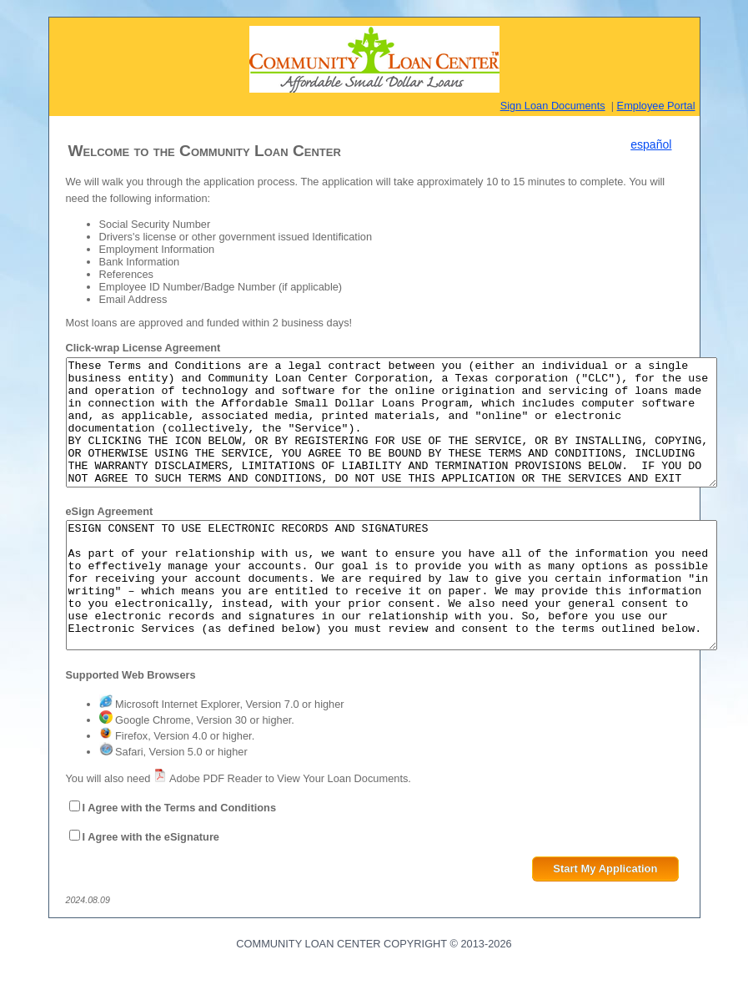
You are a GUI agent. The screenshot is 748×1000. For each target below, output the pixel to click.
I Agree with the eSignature (151, 887)
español (650, 144)
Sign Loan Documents (552, 105)
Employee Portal (656, 105)
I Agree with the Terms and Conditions (180, 857)
